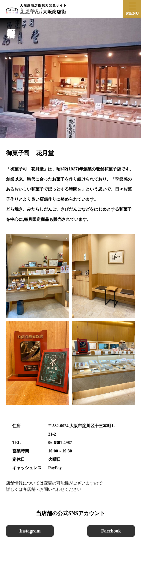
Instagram (29, 530)
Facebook (111, 530)
